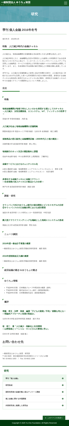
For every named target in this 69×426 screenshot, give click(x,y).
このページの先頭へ (55, 418)
